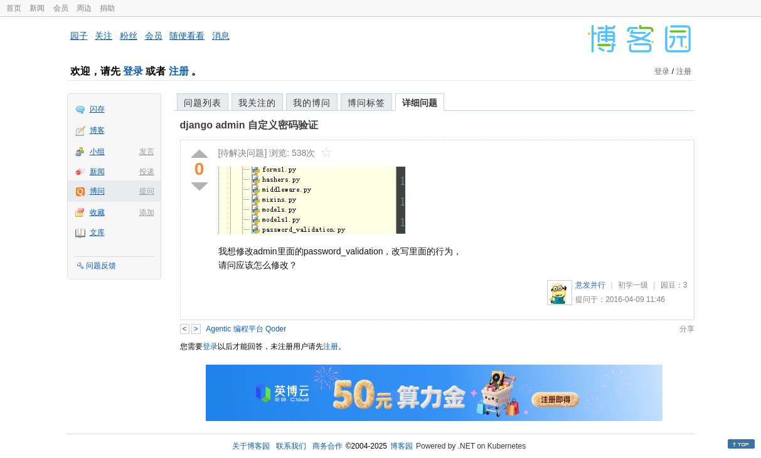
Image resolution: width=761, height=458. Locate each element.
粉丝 (128, 36)
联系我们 (291, 446)
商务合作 (327, 446)
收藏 (97, 212)
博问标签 (366, 103)
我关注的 (257, 103)
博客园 (401, 446)
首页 (13, 8)
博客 (97, 130)
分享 (686, 329)
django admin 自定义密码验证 (249, 125)
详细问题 (419, 103)
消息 (221, 36)
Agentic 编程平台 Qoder (246, 329)
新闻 (37, 8)
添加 (146, 212)
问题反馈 (101, 265)
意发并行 (590, 285)
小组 (97, 151)
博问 (97, 191)
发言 (146, 151)
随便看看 (187, 36)
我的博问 (312, 103)
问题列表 (202, 103)
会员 (60, 8)
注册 (179, 71)
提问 (146, 191)
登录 (133, 71)
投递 (146, 171)
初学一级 (633, 285)
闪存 (97, 109)
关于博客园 (251, 446)
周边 (84, 8)
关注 (103, 36)
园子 (79, 36)
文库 (97, 232)
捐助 (107, 8)
